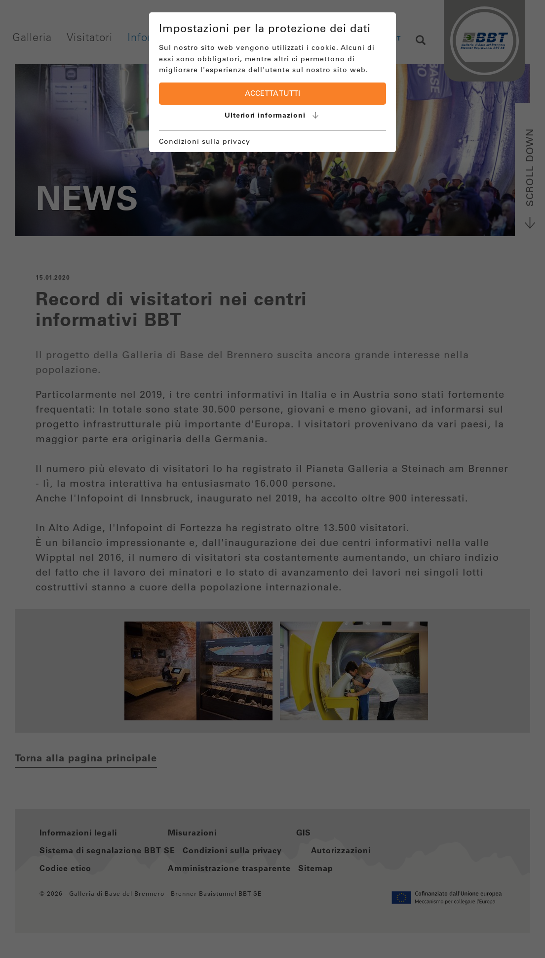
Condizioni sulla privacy (232, 850)
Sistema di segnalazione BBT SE (107, 850)
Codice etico (65, 868)
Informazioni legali (78, 832)
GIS (303, 832)
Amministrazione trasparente (229, 868)
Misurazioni (192, 832)
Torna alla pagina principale (86, 758)
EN (380, 38)
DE (361, 38)
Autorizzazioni (341, 850)
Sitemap (315, 868)
